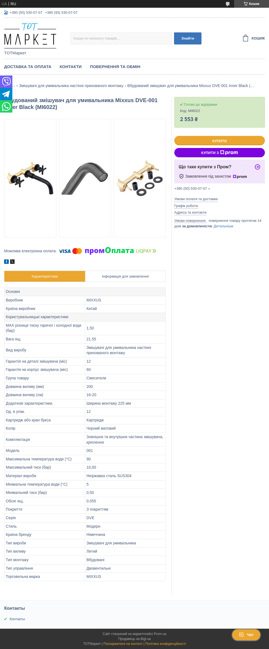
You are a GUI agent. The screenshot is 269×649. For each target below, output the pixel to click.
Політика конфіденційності (165, 644)
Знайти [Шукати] (187, 38)
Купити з (219, 152)
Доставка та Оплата (27, 67)
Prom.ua (160, 634)
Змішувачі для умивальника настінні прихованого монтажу (71, 85)
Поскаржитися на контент (122, 644)
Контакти (71, 67)
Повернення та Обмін (115, 67)
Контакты (17, 619)
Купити (219, 141)
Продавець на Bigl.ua (134, 639)
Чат (246, 634)
